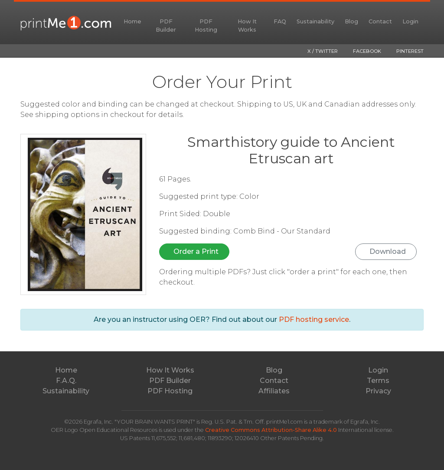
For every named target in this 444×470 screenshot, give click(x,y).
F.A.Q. (66, 380)
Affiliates (274, 391)
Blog (351, 21)
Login (410, 21)
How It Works (247, 25)
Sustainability (315, 21)
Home (132, 21)
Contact (380, 21)
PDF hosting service (314, 319)
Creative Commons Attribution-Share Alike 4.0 (271, 430)
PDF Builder (166, 25)
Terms (378, 380)
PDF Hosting (206, 25)
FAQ (280, 21)
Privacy (378, 391)
